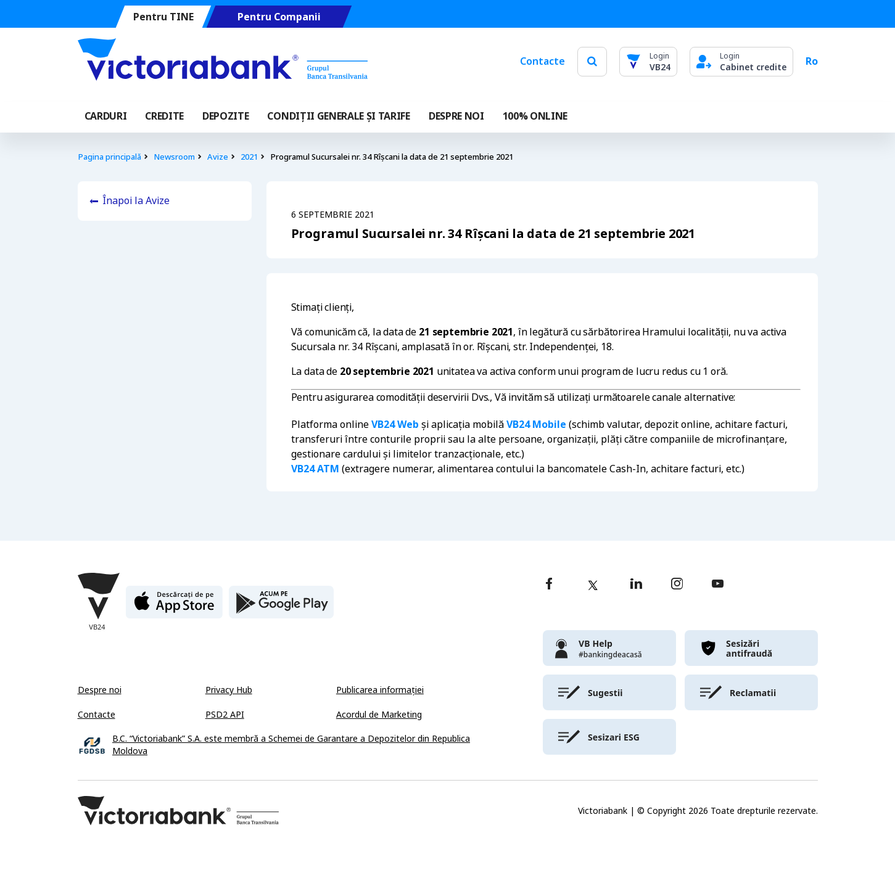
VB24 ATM (315, 469)
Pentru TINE (163, 17)
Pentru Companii (278, 17)
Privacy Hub (228, 690)
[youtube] (717, 584)
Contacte (542, 61)
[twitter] (593, 585)
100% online (535, 116)
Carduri (106, 116)
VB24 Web (395, 424)
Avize (217, 157)
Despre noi (100, 690)
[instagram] (676, 584)
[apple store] (174, 607)
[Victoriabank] (223, 61)
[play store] (281, 607)
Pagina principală (109, 157)
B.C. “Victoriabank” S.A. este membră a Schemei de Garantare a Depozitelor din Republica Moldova (291, 745)
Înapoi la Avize (136, 201)
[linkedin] (636, 584)
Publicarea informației (380, 690)
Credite (164, 116)
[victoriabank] (609, 648)
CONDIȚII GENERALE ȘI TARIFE (338, 116)
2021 (249, 157)
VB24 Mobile (536, 424)
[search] (592, 61)
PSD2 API (224, 714)
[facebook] (549, 584)
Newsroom (174, 157)
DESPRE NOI (456, 116)
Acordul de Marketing (379, 714)
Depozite (225, 116)
